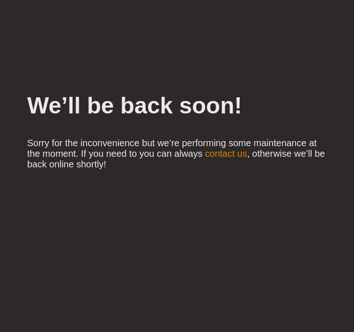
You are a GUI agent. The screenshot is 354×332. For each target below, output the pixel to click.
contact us (226, 153)
